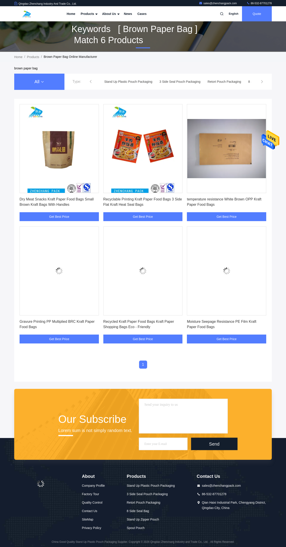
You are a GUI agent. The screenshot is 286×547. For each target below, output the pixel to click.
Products (89, 14)
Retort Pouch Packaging (143, 502)
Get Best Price (59, 216)
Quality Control (92, 502)
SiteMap (87, 519)
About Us (110, 14)
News (128, 14)
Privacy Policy (91, 528)
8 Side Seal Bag (138, 511)
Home (71, 14)
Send (214, 443)
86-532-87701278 (259, 3)
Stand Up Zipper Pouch (143, 519)
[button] (90, 81)
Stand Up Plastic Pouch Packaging (151, 485)
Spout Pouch (135, 528)
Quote (257, 14)
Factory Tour (90, 494)
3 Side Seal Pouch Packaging (147, 494)
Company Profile (93, 485)
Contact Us (89, 511)
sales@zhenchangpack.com (218, 3)
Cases (141, 14)
